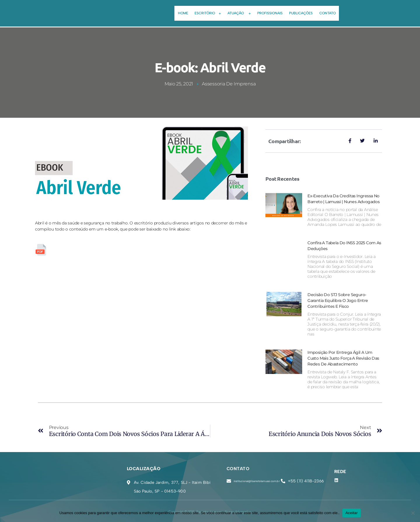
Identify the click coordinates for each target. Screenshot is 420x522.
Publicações (304, 10)
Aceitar (351, 513)
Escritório (204, 10)
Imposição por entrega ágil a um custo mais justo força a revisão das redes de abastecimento (342, 358)
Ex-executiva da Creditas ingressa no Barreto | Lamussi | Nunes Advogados (343, 195)
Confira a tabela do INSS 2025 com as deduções (338, 245)
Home (177, 10)
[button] (204, 10)
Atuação (238, 10)
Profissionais (271, 10)
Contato (333, 10)
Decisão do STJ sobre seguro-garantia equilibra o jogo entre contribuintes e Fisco (340, 300)
